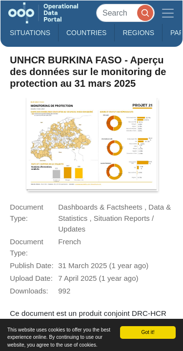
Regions (138, 33)
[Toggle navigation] (168, 13)
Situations (30, 33)
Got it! (147, 332)
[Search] (125, 13)
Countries (86, 33)
